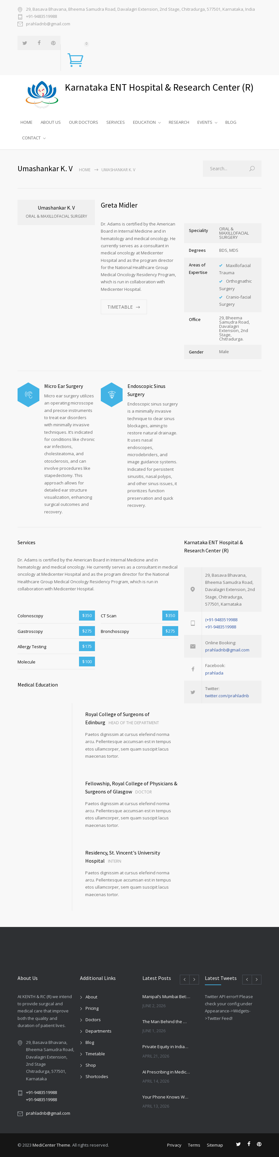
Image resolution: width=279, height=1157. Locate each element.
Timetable (95, 1054)
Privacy (174, 1145)
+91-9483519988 (41, 16)
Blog (90, 1042)
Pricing (92, 1008)
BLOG (230, 122)
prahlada (214, 673)
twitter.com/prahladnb (227, 696)
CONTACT (31, 138)
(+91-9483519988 (221, 620)
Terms (194, 1145)
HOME (26, 122)
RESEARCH (179, 122)
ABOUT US (51, 122)
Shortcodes (97, 1076)
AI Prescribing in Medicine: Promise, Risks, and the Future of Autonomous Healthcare (166, 1072)
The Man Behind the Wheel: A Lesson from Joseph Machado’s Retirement (166, 1021)
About (91, 997)
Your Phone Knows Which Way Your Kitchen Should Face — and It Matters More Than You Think (166, 1097)
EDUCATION (144, 122)
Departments (99, 1031)
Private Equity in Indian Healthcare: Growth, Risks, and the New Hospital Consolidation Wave (166, 1046)
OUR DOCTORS (83, 122)
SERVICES (115, 122)
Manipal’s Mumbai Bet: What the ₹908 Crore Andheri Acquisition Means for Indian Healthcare (166, 996)
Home (84, 170)
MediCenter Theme (51, 1145)
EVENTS (204, 122)
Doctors (93, 1019)
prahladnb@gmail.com (48, 24)
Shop (91, 1065)
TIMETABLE (120, 307)
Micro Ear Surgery (63, 386)
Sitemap (215, 1145)
